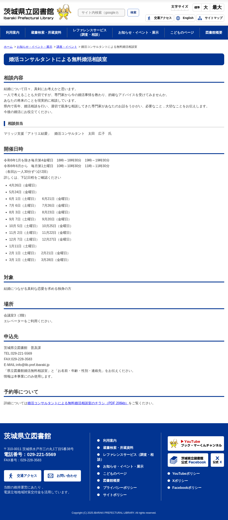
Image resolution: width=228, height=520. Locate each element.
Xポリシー (180, 481)
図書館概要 (213, 32)
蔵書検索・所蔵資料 (46, 32)
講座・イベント (66, 46)
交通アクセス (22, 476)
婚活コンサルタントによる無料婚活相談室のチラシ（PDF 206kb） (78, 403)
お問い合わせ (62, 476)
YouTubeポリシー (186, 473)
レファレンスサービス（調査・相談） (90, 32)
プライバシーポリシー (120, 487)
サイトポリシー (115, 495)
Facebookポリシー (187, 487)
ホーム (8, 46)
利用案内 (12, 32)
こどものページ (182, 32)
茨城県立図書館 (27, 436)
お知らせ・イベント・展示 (138, 32)
